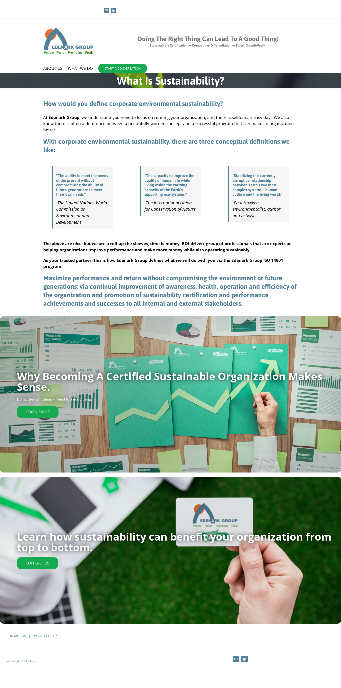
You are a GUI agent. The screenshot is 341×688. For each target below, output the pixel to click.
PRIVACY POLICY (45, 636)
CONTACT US (16, 636)
